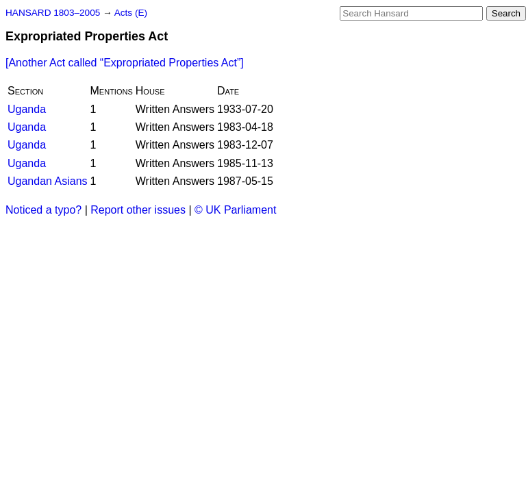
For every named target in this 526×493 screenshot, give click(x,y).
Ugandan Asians (48, 181)
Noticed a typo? (43, 210)
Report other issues (138, 210)
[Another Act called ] (124, 62)
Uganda (27, 109)
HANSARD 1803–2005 (52, 13)
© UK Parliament (235, 210)
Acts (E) (130, 13)
